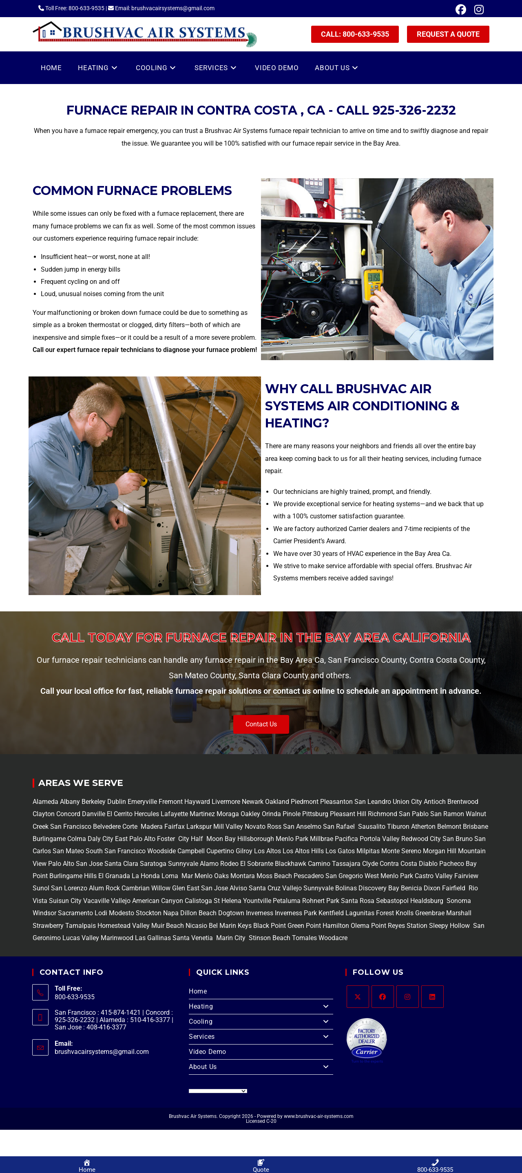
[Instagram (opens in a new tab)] (477, 9)
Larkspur (198, 826)
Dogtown (232, 913)
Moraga (229, 814)
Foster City (173, 839)
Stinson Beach (268, 938)
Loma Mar (177, 876)
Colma (76, 839)
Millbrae (321, 839)
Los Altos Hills (303, 851)
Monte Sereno (402, 851)
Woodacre (333, 938)
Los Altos (268, 851)
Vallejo (292, 888)
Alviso (238, 888)
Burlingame (49, 839)
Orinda (271, 814)
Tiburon (397, 826)
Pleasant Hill (348, 814)
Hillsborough (255, 839)
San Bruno (457, 839)
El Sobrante (256, 864)
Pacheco (451, 864)
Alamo (208, 864)
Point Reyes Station (399, 926)
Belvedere (106, 826)
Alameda (45, 802)
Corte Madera (142, 826)
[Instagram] (407, 996)
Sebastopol (392, 901)
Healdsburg (427, 901)
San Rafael (339, 826)
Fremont (171, 802)
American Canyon (156, 901)
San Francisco (70, 826)
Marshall (458, 913)
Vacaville (96, 901)
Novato (255, 826)
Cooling (261, 1021)
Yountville (257, 901)
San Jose (89, 864)
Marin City (231, 938)
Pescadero (309, 876)
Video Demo (207, 1052)
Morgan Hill (439, 851)
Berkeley (93, 802)
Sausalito (370, 826)
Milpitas (368, 851)
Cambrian (136, 888)
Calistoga (198, 901)
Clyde (369, 864)
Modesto (121, 913)
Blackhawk (290, 864)
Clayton (44, 814)
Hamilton (336, 926)
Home (198, 991)
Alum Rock (104, 888)
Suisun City (65, 901)
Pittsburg (315, 814)
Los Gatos (340, 851)
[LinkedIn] (432, 996)
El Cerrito (120, 814)
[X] (358, 996)
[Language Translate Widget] (218, 1091)
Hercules (147, 814)
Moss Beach (274, 876)
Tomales (304, 938)
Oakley (250, 814)
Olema (359, 926)
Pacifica (345, 839)
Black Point (269, 926)
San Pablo (414, 814)
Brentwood (462, 802)
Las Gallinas (153, 938)
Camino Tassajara (334, 864)
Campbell (191, 851)
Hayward (198, 802)
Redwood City (421, 839)
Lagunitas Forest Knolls (379, 913)
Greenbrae (430, 913)
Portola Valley (379, 839)
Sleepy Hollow (448, 926)
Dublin (117, 802)
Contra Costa (397, 864)
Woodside (161, 851)
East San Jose (206, 888)
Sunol (41, 888)
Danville (94, 814)
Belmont (448, 826)
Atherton (422, 826)
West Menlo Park (389, 876)
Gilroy (244, 851)
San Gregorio (344, 876)
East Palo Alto (135, 839)
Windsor (44, 913)
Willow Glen (168, 888)
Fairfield (453, 888)
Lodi (101, 913)
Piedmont (305, 802)
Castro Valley (434, 876)
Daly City (100, 839)
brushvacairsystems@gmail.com (102, 1052)
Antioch (435, 802)
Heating (261, 1006)
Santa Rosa (357, 901)
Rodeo (229, 864)
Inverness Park (296, 913)
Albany (70, 802)
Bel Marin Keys (230, 926)
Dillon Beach (198, 913)
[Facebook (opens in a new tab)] (460, 9)
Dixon (432, 888)
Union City (408, 802)
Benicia (410, 888)
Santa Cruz (265, 888)
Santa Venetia (194, 938)
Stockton (148, 913)
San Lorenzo (69, 888)
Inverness (259, 913)
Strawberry (48, 926)
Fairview (466, 876)
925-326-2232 (414, 110)
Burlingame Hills (73, 876)
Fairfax (174, 826)
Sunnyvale (183, 864)
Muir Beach (168, 926)
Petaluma (286, 901)
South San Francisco (116, 851)
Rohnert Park (321, 901)
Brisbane (474, 826)
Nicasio (197, 926)
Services (261, 1036)
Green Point (303, 926)
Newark (253, 802)
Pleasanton (336, 802)
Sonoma (458, 901)
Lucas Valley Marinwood (97, 938)
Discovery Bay (378, 888)
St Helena (226, 901)
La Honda (146, 876)
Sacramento (75, 913)
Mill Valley (227, 826)
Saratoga (152, 864)
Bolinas (346, 888)
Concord (68, 814)
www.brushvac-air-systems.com (319, 1116)
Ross (274, 826)
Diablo (427, 864)
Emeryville (143, 802)
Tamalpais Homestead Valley (107, 926)
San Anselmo (302, 826)
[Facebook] (383, 996)
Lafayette (175, 814)
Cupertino (220, 851)
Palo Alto (60, 864)
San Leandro (373, 802)
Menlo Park (292, 839)
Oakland (278, 802)
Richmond (383, 814)
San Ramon (447, 814)
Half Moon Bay (212, 839)
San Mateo (69, 851)
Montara (242, 876)
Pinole (292, 814)
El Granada (115, 876)
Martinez (202, 814)
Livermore (227, 802)
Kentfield (331, 913)
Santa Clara (121, 864)
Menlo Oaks (212, 876)
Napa (170, 913)
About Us (261, 1067)
